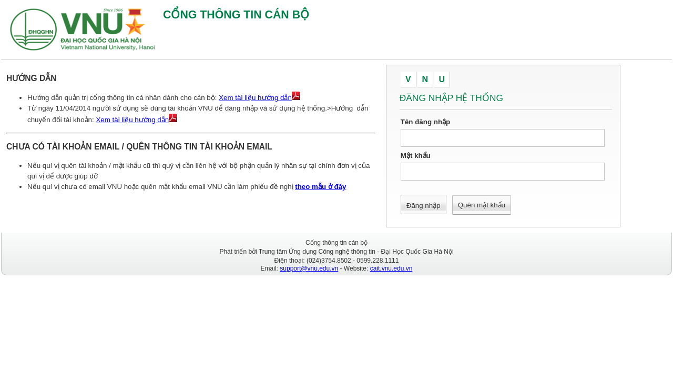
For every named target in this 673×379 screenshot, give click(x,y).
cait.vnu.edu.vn (391, 268)
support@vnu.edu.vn (309, 268)
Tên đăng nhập (425, 122)
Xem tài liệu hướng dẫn (255, 98)
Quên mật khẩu (481, 205)
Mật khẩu (416, 155)
